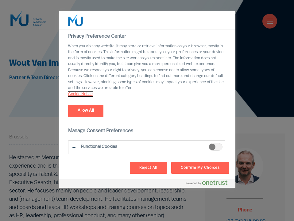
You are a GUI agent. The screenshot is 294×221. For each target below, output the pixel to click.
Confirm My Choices (200, 168)
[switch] (215, 147)
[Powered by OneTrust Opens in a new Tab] (209, 184)
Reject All (148, 168)
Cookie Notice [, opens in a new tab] (80, 94)
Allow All (86, 110)
